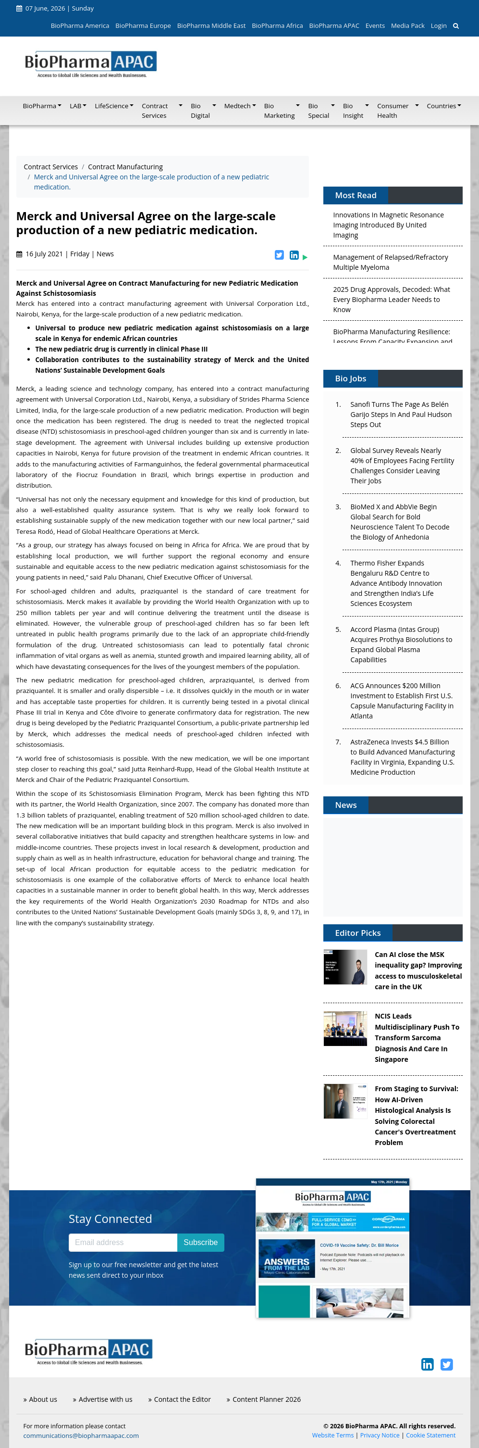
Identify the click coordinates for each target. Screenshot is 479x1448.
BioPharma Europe (143, 25)
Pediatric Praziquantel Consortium (161, 722)
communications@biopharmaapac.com (81, 1435)
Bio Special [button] (318, 110)
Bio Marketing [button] (279, 110)
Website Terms (333, 1435)
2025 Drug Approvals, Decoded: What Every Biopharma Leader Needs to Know (391, 300)
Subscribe (201, 1242)
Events (375, 25)
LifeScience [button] (111, 105)
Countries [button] (441, 105)
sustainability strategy (120, 923)
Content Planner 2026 (264, 1399)
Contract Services (51, 166)
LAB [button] (75, 105)
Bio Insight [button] (353, 110)
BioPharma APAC (334, 25)
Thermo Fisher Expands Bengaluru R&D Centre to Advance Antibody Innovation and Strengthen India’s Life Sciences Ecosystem (396, 583)
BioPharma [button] (40, 105)
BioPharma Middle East (211, 25)
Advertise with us (103, 1399)
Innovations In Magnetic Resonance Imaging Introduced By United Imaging (388, 226)
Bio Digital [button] (200, 110)
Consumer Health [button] (392, 110)
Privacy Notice (380, 1435)
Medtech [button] (237, 105)
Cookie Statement (430, 1435)
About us (40, 1399)
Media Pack (408, 25)
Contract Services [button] (155, 110)
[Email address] (123, 1243)
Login (439, 25)
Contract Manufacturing (125, 166)
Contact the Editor (179, 1399)
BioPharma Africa (277, 25)
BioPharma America (80, 25)
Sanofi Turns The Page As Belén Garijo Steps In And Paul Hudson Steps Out (401, 414)
